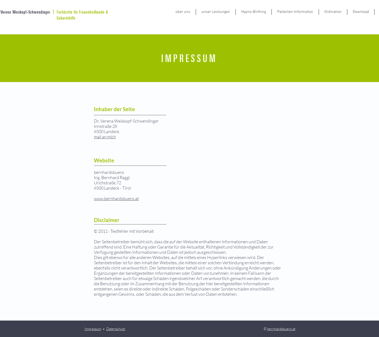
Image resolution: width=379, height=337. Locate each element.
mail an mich (105, 136)
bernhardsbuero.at (281, 329)
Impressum (93, 329)
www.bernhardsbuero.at (116, 198)
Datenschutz (115, 329)
